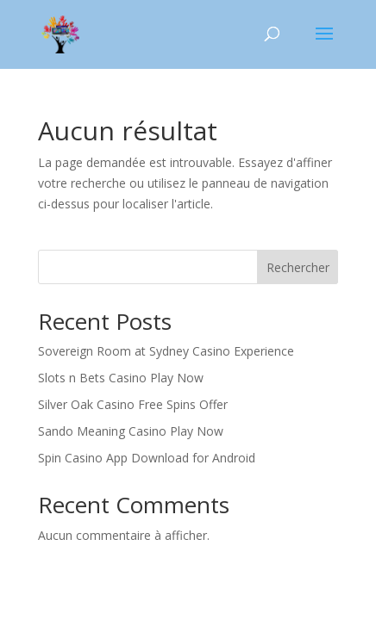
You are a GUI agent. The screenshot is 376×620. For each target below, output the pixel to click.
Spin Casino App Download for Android (146, 458)
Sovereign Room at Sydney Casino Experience (166, 351)
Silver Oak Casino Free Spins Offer (133, 404)
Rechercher (297, 267)
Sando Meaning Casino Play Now (130, 431)
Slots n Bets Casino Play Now (121, 377)
